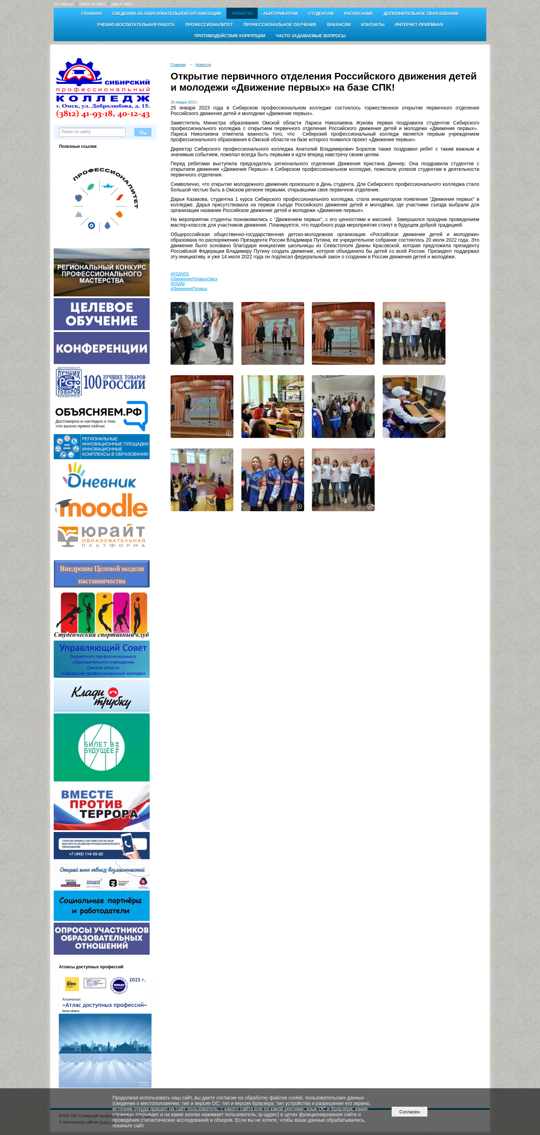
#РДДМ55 (180, 274)
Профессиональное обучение (280, 24)
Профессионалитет (209, 24)
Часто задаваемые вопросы (310, 35)
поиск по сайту (93, 4)
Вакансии (339, 24)
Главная (91, 13)
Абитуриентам (280, 13)
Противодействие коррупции (229, 35)
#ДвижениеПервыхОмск (194, 279)
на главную (64, 4)
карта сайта (122, 4)
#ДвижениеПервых (189, 288)
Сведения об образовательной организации (166, 13)
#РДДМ (178, 283)
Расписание (358, 13)
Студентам (320, 13)
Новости (242, 13)
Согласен (409, 1111)
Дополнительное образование (421, 13)
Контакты (372, 24)
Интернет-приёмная (419, 24)
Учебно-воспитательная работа (136, 24)
